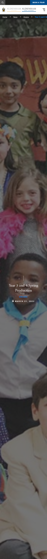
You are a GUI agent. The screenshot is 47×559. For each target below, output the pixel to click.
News (15, 17)
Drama (26, 17)
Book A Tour (38, 2)
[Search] (2, 2)
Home (5, 17)
